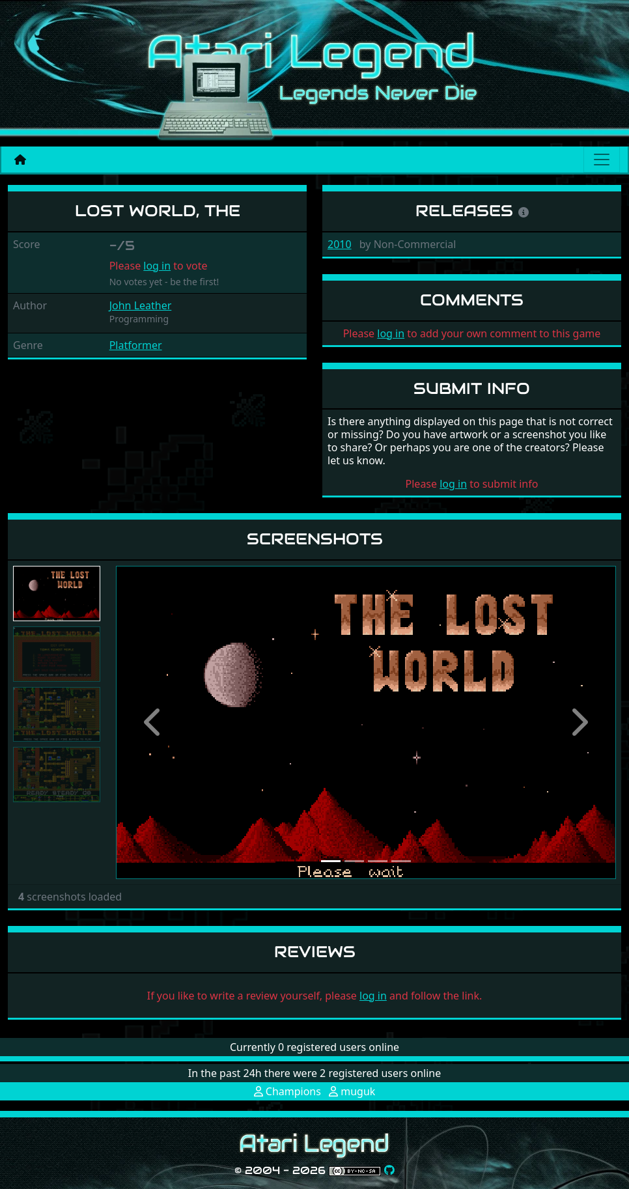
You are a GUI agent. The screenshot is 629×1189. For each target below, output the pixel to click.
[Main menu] (601, 160)
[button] (153, 722)
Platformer (135, 345)
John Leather (140, 305)
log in (157, 266)
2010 (340, 244)
